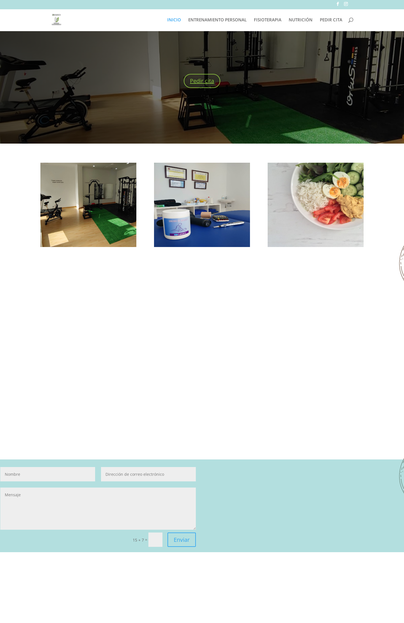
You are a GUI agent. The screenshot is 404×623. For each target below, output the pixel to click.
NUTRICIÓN (301, 20)
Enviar (182, 539)
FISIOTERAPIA (267, 20)
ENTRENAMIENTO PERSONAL (217, 20)
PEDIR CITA (331, 20)
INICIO (174, 20)
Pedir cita (202, 81)
